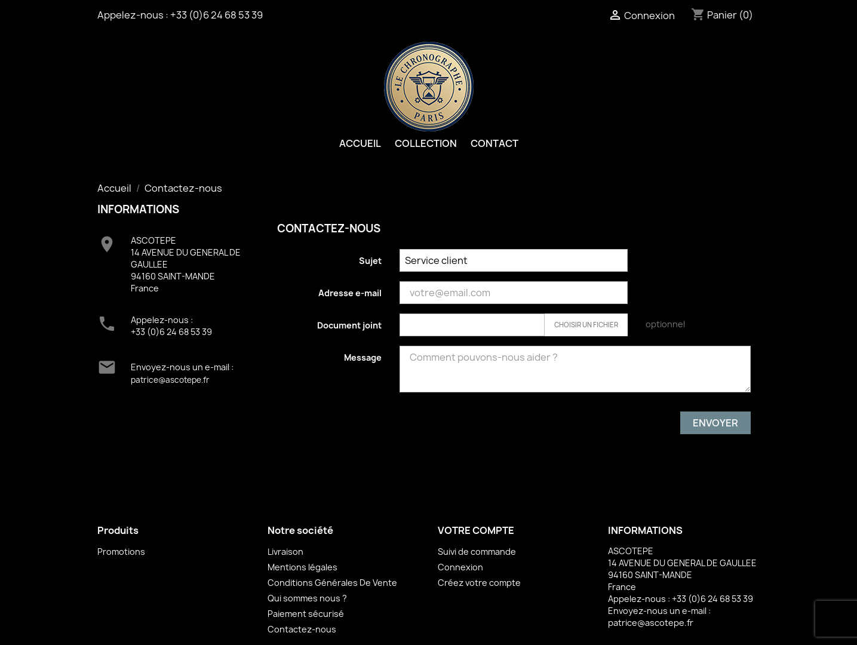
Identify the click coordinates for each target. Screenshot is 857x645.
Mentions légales (302, 567)
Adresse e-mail (350, 293)
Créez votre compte (479, 582)
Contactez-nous (302, 629)
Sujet (370, 260)
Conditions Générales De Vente (332, 582)
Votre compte (476, 530)
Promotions (121, 551)
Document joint (349, 325)
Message (363, 357)
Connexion (460, 567)
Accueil (360, 143)
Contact (494, 143)
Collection (426, 143)
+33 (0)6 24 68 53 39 (216, 15)
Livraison (285, 551)
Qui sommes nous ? (307, 598)
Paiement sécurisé (306, 613)
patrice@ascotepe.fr (170, 379)
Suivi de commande (477, 551)
